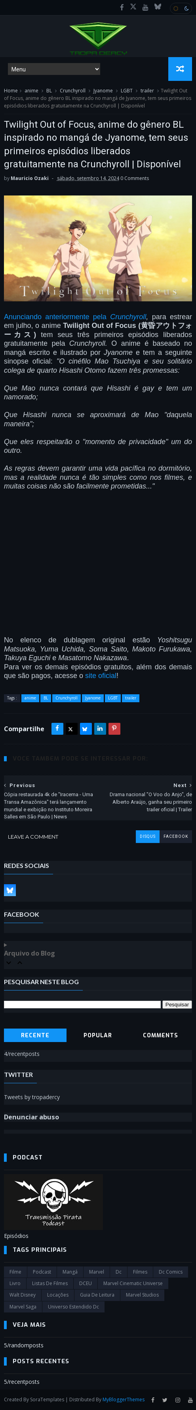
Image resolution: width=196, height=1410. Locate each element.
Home (11, 90)
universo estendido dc (73, 1306)
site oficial (100, 676)
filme (15, 1271)
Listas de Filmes (50, 1283)
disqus (148, 836)
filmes (140, 1271)
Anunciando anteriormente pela (57, 317)
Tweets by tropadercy (32, 1097)
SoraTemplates (47, 1399)
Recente (35, 1035)
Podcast (42, 1271)
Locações (58, 1294)
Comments (160, 1035)
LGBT (127, 90)
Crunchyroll (73, 90)
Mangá (70, 1271)
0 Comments (134, 178)
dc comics (171, 1271)
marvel (96, 1271)
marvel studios (142, 1294)
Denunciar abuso (31, 1117)
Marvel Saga (23, 1306)
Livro (15, 1283)
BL (49, 90)
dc (119, 1271)
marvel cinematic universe (133, 1283)
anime (31, 90)
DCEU (85, 1283)
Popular (98, 1035)
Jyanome (103, 90)
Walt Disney (23, 1294)
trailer (147, 90)
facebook (176, 836)
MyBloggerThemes (124, 1399)
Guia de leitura (97, 1294)
